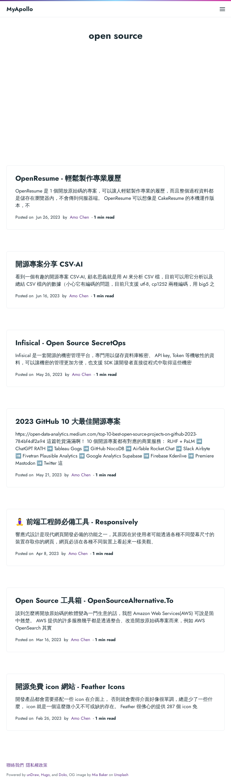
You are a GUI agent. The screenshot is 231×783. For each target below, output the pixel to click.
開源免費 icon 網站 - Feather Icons (70, 686)
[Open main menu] (222, 9)
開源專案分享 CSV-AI (49, 264)
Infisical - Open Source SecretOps (70, 343)
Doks (63, 774)
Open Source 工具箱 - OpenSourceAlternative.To (94, 600)
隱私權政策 (36, 765)
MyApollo (19, 9)
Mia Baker (100, 774)
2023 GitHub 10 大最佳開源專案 (67, 421)
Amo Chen (79, 217)
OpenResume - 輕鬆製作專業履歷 (68, 178)
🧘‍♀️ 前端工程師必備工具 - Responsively (76, 522)
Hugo (45, 774)
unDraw (33, 774)
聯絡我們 (15, 765)
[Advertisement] (115, 102)
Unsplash (121, 774)
